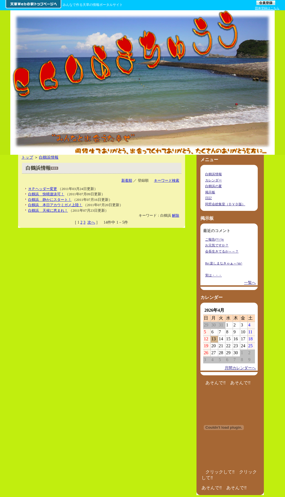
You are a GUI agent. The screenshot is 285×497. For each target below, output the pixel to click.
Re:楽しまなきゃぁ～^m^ (223, 263)
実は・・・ (213, 275)
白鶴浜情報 (48, 157)
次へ (91, 222)
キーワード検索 (166, 180)
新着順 (126, 180)
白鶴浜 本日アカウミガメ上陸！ (55, 205)
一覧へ (250, 282)
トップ (27, 157)
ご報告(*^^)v (214, 239)
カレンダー (213, 180)
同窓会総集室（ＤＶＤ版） (225, 204)
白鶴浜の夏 (213, 186)
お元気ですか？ (217, 245)
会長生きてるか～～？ (222, 251)
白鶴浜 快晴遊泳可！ (46, 194)
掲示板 (210, 192)
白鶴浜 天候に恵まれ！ (48, 210)
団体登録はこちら (267, 8)
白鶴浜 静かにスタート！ (50, 200)
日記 (208, 198)
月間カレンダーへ (240, 368)
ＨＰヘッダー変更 (42, 189)
